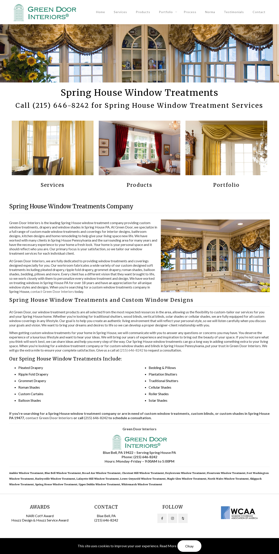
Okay (189, 546)
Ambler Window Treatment (26, 473)
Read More (168, 546)
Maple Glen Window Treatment (186, 478)
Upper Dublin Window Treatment (99, 484)
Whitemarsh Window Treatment (141, 484)
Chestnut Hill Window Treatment (143, 473)
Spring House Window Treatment (56, 484)
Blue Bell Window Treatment (63, 473)
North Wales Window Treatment (228, 478)
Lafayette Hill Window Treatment (98, 478)
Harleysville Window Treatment (55, 478)
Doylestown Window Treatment (185, 473)
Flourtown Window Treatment (226, 473)
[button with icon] (162, 518)
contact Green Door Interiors (52, 291)
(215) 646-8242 (60, 105)
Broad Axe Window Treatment (101, 473)
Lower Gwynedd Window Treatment (143, 478)
